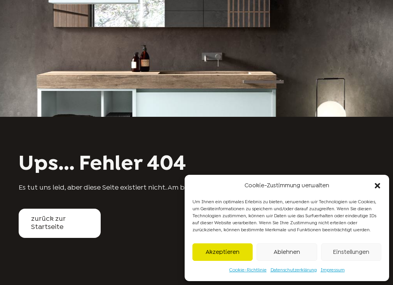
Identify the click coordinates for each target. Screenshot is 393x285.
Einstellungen (351, 252)
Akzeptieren (222, 252)
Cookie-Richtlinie (248, 270)
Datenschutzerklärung (294, 270)
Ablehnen (287, 252)
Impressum (333, 270)
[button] (377, 186)
